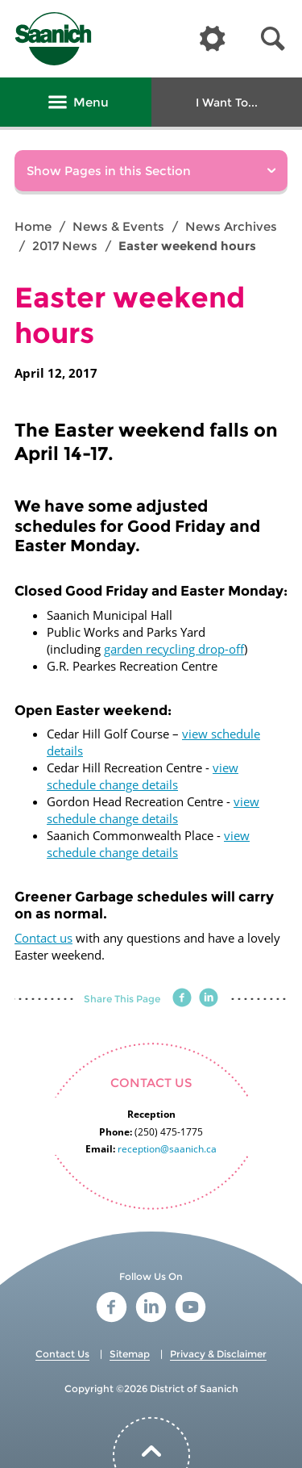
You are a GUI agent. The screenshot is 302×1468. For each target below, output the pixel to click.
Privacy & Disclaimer (218, 1354)
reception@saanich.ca (167, 1149)
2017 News (64, 245)
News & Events (118, 226)
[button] (273, 39)
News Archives (231, 226)
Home (33, 226)
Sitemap (130, 1354)
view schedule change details (142, 776)
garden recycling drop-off (174, 649)
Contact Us (62, 1354)
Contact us (43, 938)
